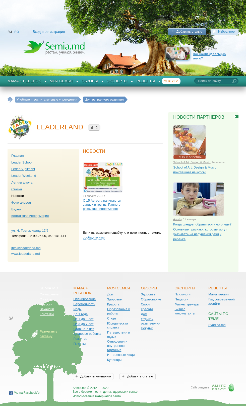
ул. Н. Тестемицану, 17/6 (29, 230)
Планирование (84, 299)
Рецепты (145, 81)
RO (16, 32)
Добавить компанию (95, 376)
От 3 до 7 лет (83, 324)
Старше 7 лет (83, 329)
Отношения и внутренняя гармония (117, 346)
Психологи (183, 294)
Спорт (111, 318)
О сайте (46, 299)
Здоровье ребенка (87, 334)
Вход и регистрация (49, 32)
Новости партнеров (198, 117)
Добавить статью (189, 31)
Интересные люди (121, 355)
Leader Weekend (23, 176)
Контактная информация (30, 216)
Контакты (47, 314)
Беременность (84, 304)
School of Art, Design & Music (191, 162)
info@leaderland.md (26, 248)
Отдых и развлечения (150, 321)
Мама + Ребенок (24, 81)
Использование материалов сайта (97, 396)
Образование (151, 299)
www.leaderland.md (25, 254)
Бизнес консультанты (185, 311)
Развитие (80, 339)
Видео (16, 209)
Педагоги (182, 299)
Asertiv (177, 219)
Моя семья (61, 81)
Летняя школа (21, 182)
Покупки (79, 344)
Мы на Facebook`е (27, 392)
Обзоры (90, 81)
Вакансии (47, 309)
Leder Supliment (23, 169)
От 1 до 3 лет (83, 319)
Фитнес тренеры (187, 304)
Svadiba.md (217, 325)
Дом (110, 294)
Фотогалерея (21, 202)
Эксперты (117, 81)
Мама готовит (218, 294)
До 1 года (80, 314)
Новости (46, 304)
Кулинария (115, 360)
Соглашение (49, 294)
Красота (113, 304)
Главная (17, 155)
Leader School (21, 162)
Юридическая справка (117, 325)
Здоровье (114, 299)
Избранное (226, 31)
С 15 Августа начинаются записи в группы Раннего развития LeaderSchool (102, 205)
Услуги (171, 81)
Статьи (16, 189)
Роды (77, 309)
